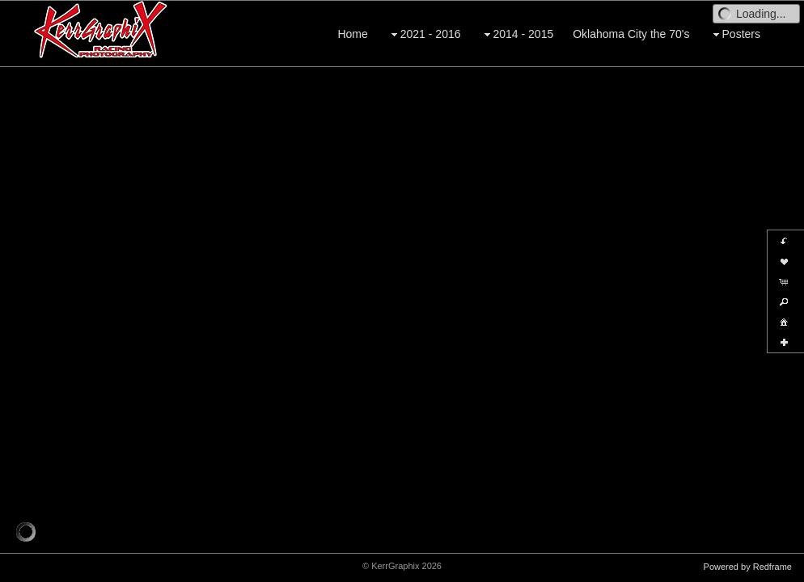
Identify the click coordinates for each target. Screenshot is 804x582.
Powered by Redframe (748, 566)
